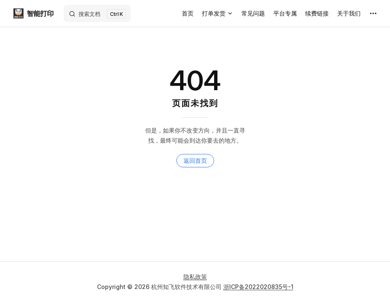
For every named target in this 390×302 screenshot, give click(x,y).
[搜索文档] (97, 13)
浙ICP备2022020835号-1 (258, 286)
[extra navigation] (373, 13)
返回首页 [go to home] (195, 160)
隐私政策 (195, 276)
